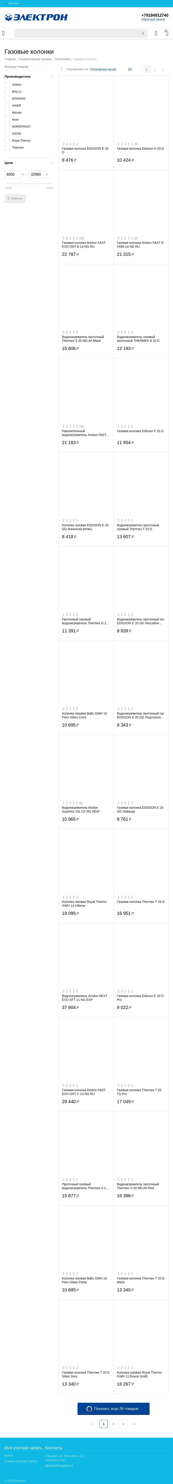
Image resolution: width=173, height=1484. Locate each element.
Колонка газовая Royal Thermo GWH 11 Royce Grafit (139, 1374)
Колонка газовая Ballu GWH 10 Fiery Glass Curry (84, 715)
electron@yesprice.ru (59, 1465)
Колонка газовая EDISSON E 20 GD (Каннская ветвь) (85, 527)
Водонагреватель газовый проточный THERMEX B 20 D (138, 338)
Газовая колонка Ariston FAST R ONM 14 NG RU (140, 244)
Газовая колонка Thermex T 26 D (141, 902)
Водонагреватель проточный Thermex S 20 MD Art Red (138, 1186)
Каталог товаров (3, 33)
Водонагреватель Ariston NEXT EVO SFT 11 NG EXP (84, 997)
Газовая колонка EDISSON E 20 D (85, 150)
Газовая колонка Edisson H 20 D (140, 148)
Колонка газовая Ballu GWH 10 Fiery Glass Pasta (84, 1280)
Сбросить (15, 198)
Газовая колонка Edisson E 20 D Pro (140, 997)
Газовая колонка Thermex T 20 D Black (141, 1280)
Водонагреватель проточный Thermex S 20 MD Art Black (83, 338)
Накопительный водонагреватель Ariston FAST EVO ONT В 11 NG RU (84, 432)
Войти (9, 1455)
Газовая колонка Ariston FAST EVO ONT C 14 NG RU (83, 1091)
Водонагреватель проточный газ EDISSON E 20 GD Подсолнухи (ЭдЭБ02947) (140, 715)
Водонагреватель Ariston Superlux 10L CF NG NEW (80, 809)
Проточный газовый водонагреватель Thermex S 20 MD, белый (85, 1186)
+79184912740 (154, 15)
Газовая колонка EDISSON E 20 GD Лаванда (140, 809)
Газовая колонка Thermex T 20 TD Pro (139, 1091)
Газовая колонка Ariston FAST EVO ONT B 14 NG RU (83, 244)
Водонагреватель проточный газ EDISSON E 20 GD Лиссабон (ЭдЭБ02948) (140, 621)
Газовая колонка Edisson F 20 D (140, 431)
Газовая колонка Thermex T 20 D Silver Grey (86, 1374)
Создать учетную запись (21, 1461)
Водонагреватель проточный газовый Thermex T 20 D (138, 527)
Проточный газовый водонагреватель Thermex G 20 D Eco (85, 621)
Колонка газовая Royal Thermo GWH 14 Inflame (84, 903)
